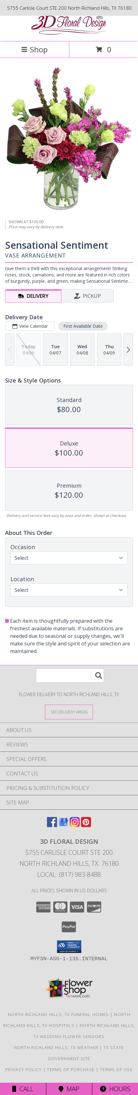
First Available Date (83, 326)
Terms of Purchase (71, 1069)
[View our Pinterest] (86, 825)
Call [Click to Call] (22, 1089)
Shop (34, 49)
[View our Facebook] (52, 825)
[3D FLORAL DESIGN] (69, 33)
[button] (69, 946)
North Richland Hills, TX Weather (56, 1047)
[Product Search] (70, 675)
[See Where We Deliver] (69, 712)
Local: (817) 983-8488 (69, 874)
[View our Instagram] (75, 825)
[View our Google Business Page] (63, 825)
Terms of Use (116, 1069)
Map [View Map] (69, 1089)
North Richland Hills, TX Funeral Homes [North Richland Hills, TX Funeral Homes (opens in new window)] (58, 1014)
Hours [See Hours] (115, 1089)
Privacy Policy (23, 1069)
